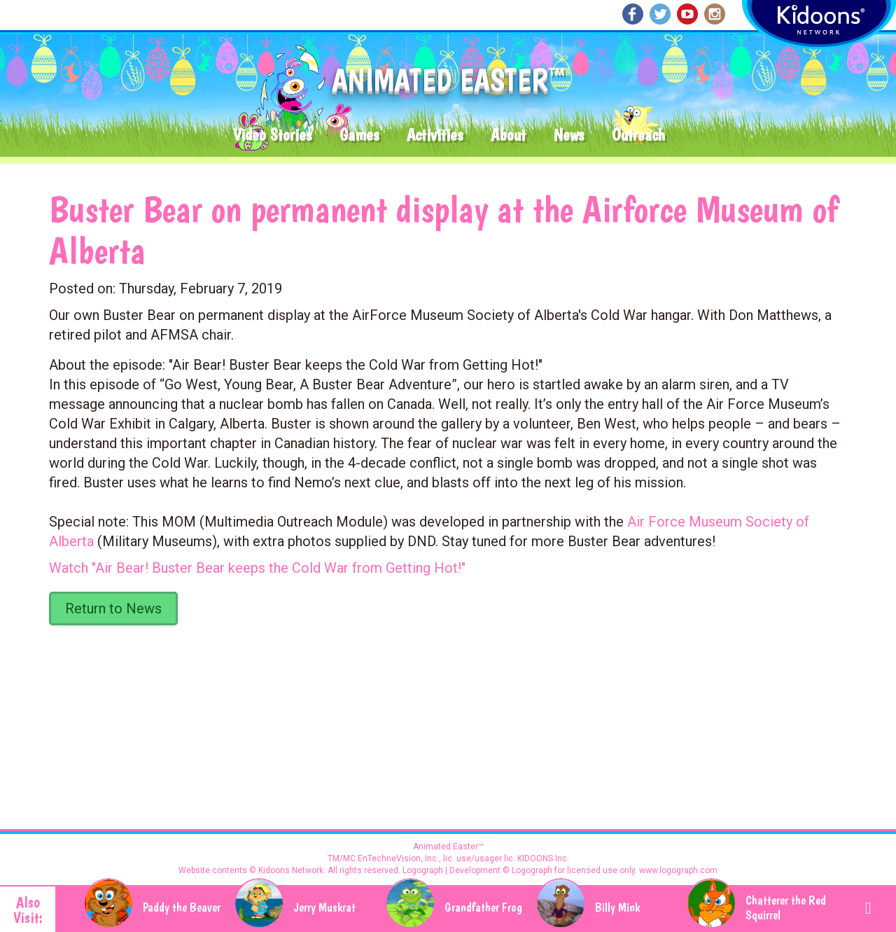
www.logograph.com (677, 870)
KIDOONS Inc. (543, 858)
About (508, 135)
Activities (435, 135)
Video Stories (272, 135)
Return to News (113, 608)
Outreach (638, 135)
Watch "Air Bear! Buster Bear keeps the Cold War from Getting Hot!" (257, 567)
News (569, 135)
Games (359, 135)
